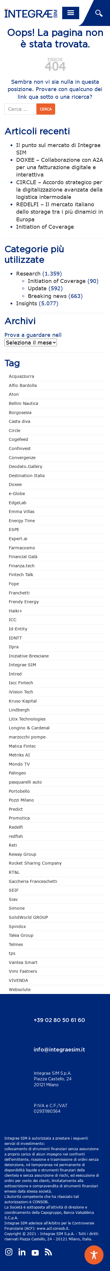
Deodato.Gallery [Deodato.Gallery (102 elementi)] (25, 466)
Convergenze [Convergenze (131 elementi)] (22, 457)
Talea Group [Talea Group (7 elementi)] (21, 935)
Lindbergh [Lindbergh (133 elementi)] (19, 709)
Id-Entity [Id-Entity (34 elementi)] (18, 628)
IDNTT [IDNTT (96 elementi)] (15, 637)
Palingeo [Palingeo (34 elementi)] (17, 772)
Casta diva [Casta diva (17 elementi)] (19, 421)
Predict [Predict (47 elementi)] (16, 809)
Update (37, 288)
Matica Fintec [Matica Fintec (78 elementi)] (22, 746)
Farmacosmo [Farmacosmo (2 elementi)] (22, 547)
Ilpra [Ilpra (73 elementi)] (13, 646)
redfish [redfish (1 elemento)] (16, 836)
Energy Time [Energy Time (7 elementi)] (22, 520)
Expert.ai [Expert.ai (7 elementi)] (18, 538)
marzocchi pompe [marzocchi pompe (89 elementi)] (27, 736)
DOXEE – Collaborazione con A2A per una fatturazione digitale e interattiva (59, 167)
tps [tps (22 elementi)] (12, 953)
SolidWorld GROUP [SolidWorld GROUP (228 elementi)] (28, 917)
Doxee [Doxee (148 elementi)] (15, 484)
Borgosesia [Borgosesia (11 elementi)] (20, 412)
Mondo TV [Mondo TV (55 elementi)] (19, 763)
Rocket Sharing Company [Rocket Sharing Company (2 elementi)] (35, 863)
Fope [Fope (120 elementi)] (14, 583)
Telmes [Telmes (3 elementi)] (16, 944)
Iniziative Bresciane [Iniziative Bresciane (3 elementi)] (29, 655)
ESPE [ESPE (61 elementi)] (14, 529)
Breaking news (47, 296)
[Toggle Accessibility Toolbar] (94, 1255)
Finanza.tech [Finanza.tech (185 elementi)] (22, 565)
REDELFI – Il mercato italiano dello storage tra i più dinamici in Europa (59, 211)
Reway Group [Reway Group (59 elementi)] (22, 854)
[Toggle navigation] (70, 13)
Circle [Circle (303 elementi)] (14, 430)
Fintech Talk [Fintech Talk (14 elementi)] (21, 574)
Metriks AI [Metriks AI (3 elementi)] (19, 754)
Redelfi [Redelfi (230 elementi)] (16, 827)
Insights (26, 303)
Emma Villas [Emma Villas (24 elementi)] (21, 511)
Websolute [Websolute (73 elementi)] (20, 989)
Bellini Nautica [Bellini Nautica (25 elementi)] (23, 403)
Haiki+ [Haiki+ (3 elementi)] (15, 610)
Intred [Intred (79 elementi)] (15, 673)
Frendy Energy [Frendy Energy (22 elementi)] (24, 601)
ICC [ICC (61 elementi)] (12, 619)
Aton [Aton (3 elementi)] (14, 394)
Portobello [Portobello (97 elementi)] (19, 791)
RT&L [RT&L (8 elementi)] (14, 872)
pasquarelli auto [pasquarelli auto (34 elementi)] (25, 781)
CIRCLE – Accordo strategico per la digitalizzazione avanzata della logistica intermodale (59, 189)
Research (28, 273)
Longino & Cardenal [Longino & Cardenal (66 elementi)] (29, 727)
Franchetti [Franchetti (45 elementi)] (19, 592)
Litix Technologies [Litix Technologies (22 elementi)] (27, 718)
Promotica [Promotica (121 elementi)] (19, 817)
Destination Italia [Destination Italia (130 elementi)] (27, 475)
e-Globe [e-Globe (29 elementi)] (17, 493)
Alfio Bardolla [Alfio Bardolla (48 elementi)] (23, 385)
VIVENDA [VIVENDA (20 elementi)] (18, 980)
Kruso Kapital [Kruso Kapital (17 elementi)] (23, 700)
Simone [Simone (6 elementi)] (17, 908)
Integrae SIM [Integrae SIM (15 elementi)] (22, 664)
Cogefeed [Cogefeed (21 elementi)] (18, 439)
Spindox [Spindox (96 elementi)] (17, 926)
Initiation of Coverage (45, 226)
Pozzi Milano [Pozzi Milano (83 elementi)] (21, 799)
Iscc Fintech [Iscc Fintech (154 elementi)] (21, 682)
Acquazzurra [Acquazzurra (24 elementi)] (21, 376)
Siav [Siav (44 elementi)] (13, 899)
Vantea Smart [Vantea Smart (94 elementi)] (23, 962)
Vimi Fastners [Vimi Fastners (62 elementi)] (23, 971)
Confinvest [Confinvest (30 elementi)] (20, 448)
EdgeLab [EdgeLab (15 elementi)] (17, 502)
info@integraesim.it (59, 1050)
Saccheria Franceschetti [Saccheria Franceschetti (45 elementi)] (33, 881)
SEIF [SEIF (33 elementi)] (13, 890)
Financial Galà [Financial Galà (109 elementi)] (23, 556)
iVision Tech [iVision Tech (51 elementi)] (21, 691)
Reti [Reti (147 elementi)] (13, 845)
